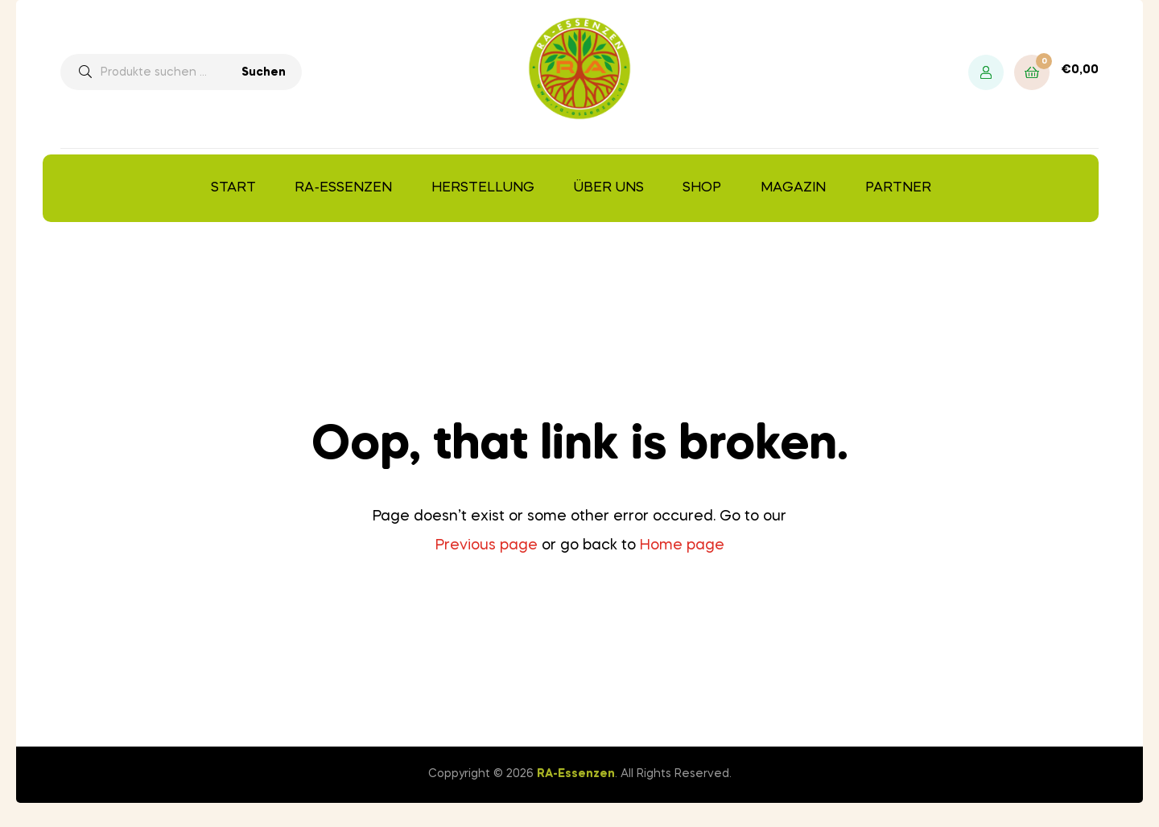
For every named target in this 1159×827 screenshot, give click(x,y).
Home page (682, 545)
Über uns (609, 188)
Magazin (793, 188)
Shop (702, 188)
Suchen (263, 72)
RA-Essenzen (343, 188)
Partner (898, 188)
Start (233, 188)
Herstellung (482, 188)
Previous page (486, 545)
